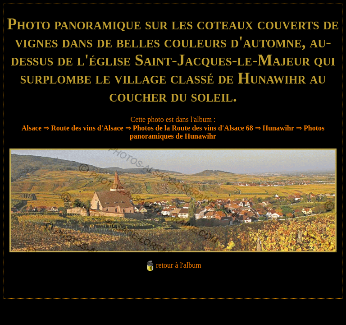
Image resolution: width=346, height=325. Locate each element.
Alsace (31, 128)
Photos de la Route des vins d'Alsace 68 (193, 128)
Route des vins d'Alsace (88, 128)
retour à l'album (178, 265)
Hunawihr (278, 128)
